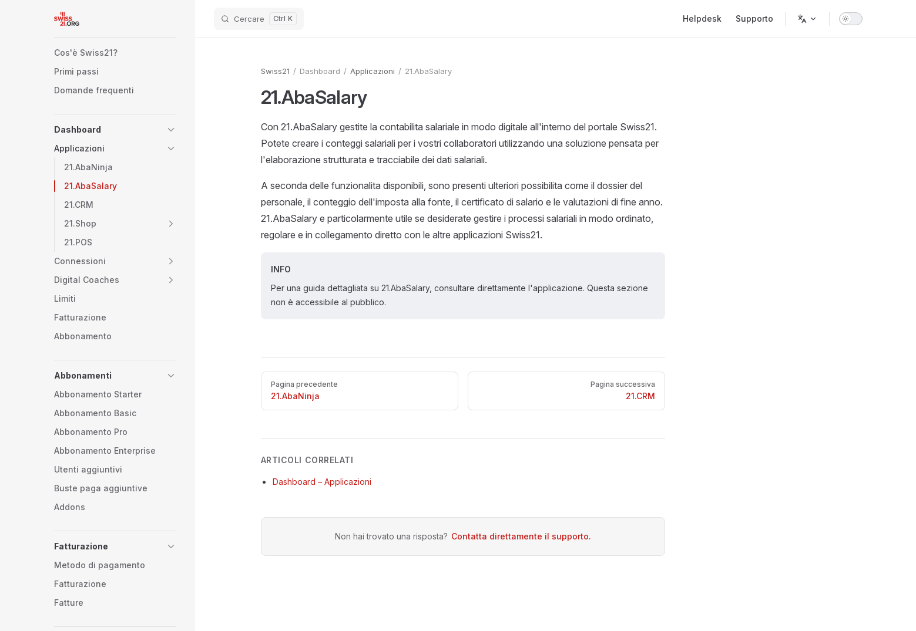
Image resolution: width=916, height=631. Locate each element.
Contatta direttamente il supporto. (521, 536)
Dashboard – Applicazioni (322, 482)
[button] (115, 129)
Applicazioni (372, 71)
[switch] (851, 18)
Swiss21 (275, 71)
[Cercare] (259, 19)
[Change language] (807, 19)
